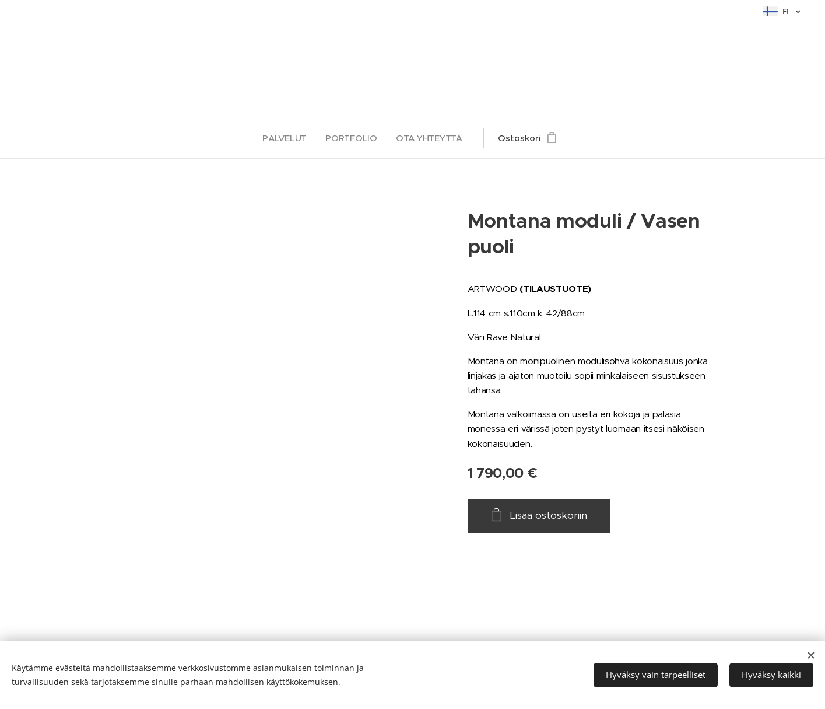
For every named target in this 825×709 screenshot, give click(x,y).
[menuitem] (288, 138)
